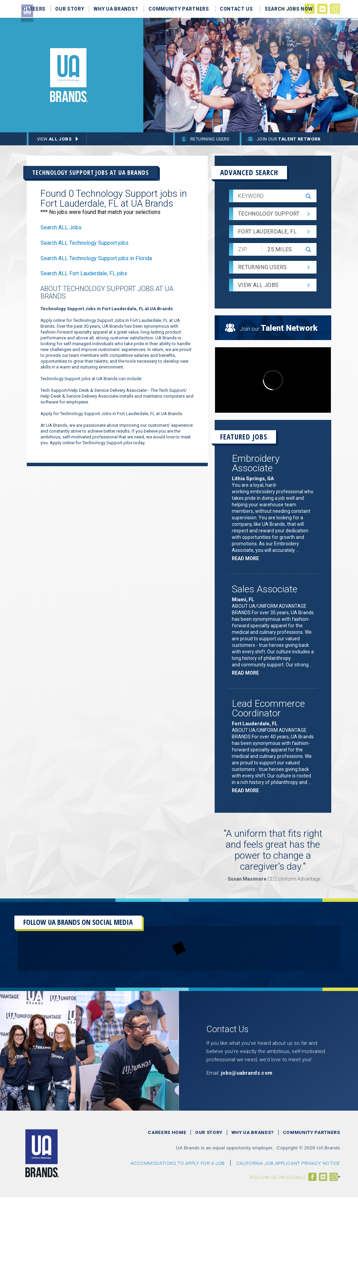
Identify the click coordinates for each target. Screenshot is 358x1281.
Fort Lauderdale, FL (267, 231)
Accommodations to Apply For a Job (178, 1163)
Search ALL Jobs (61, 227)
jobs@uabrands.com (246, 1073)
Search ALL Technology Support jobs (84, 243)
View (54, 139)
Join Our (289, 139)
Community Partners (178, 9)
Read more (247, 559)
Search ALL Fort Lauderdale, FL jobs (83, 273)
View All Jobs (258, 285)
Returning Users (209, 139)
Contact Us (236, 9)
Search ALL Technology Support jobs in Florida (96, 258)
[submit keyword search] (308, 196)
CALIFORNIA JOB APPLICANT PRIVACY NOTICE (288, 1163)
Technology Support (269, 213)
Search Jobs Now (289, 9)
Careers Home (167, 1132)
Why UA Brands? (116, 9)
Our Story (69, 9)
